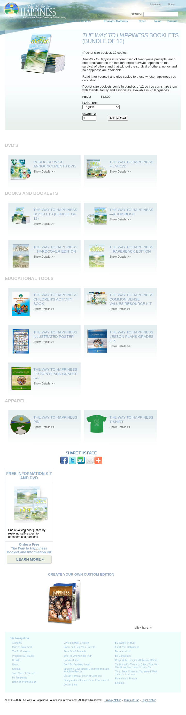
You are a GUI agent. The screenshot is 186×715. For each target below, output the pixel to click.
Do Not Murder (72, 660)
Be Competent (123, 656)
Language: (90, 103)
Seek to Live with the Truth (78, 656)
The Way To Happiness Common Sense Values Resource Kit (131, 299)
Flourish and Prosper (126, 678)
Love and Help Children (76, 642)
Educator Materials (116, 21)
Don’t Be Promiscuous (24, 682)
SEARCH (136, 14)
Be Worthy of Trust (125, 642)
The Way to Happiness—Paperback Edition (131, 249)
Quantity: (89, 114)
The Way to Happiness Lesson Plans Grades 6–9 (55, 373)
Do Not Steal (71, 684)
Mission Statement (22, 647)
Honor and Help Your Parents (79, 647)
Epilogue (119, 683)
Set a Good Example (75, 651)
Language (155, 4)
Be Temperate (19, 677)
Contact (172, 21)
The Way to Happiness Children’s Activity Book (55, 299)
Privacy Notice (112, 700)
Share (171, 4)
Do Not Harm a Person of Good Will (83, 676)
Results (16, 660)
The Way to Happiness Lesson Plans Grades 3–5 (131, 336)
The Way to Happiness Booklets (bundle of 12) (55, 214)
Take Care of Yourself (23, 673)
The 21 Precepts (42, 21)
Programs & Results (78, 21)
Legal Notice (148, 700)
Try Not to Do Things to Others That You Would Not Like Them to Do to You (136, 666)
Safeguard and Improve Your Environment (86, 680)
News (157, 21)
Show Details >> (43, 171)
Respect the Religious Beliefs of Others (136, 660)
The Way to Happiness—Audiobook (131, 212)
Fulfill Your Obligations (127, 647)
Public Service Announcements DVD (54, 164)
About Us (15, 21)
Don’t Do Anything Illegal (77, 664)
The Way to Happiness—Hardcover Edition (55, 249)
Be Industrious (123, 651)
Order (142, 21)
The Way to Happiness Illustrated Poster (55, 334)
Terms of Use (131, 700)
